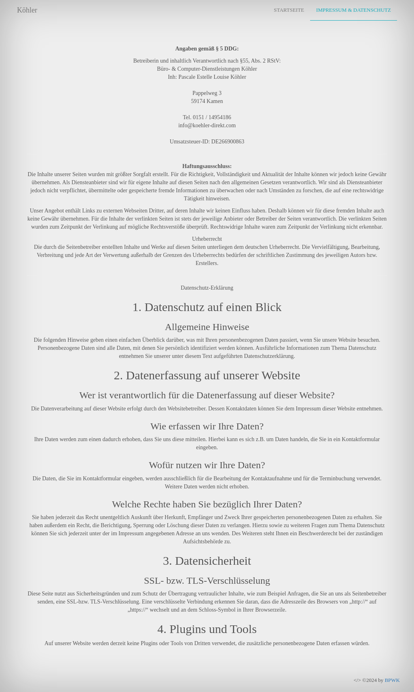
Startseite (289, 10)
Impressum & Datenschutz (353, 10)
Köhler (27, 10)
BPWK (392, 680)
